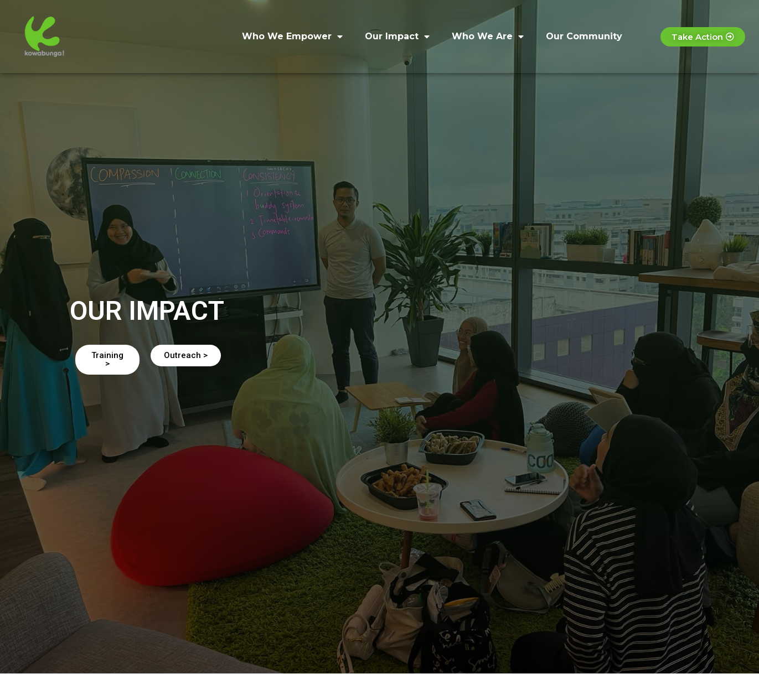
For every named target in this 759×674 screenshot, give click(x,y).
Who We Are (488, 36)
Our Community (584, 36)
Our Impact (397, 36)
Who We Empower (292, 36)
